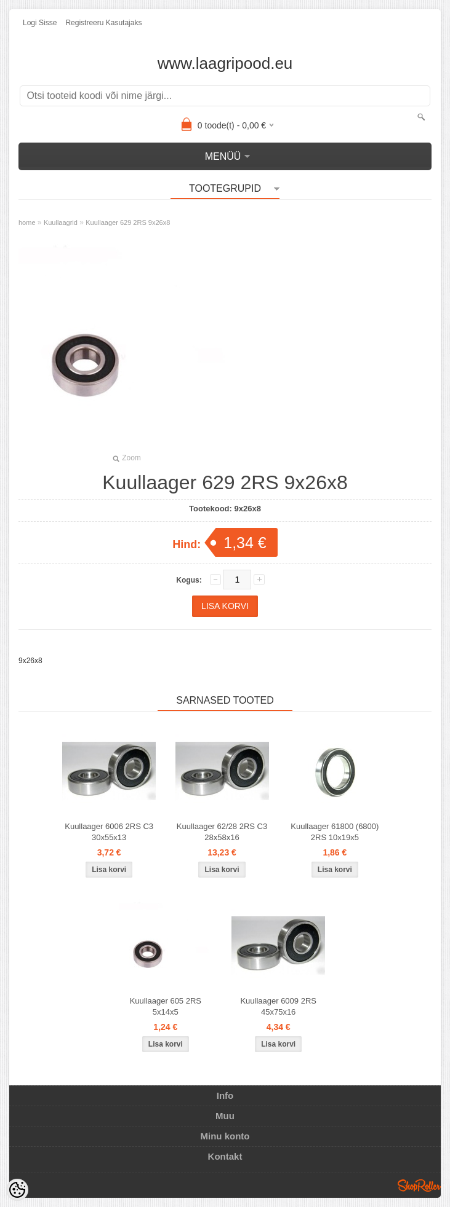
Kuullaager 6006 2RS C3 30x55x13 (109, 832)
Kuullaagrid (61, 222)
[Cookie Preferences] (17, 1190)
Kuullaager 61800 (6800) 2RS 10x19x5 (335, 832)
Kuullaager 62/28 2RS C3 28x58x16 (222, 832)
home (27, 222)
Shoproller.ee (419, 1185)
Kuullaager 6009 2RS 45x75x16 (278, 1006)
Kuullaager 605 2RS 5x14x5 (165, 1006)
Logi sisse (40, 22)
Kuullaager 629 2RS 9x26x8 (128, 222)
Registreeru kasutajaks (103, 22)
